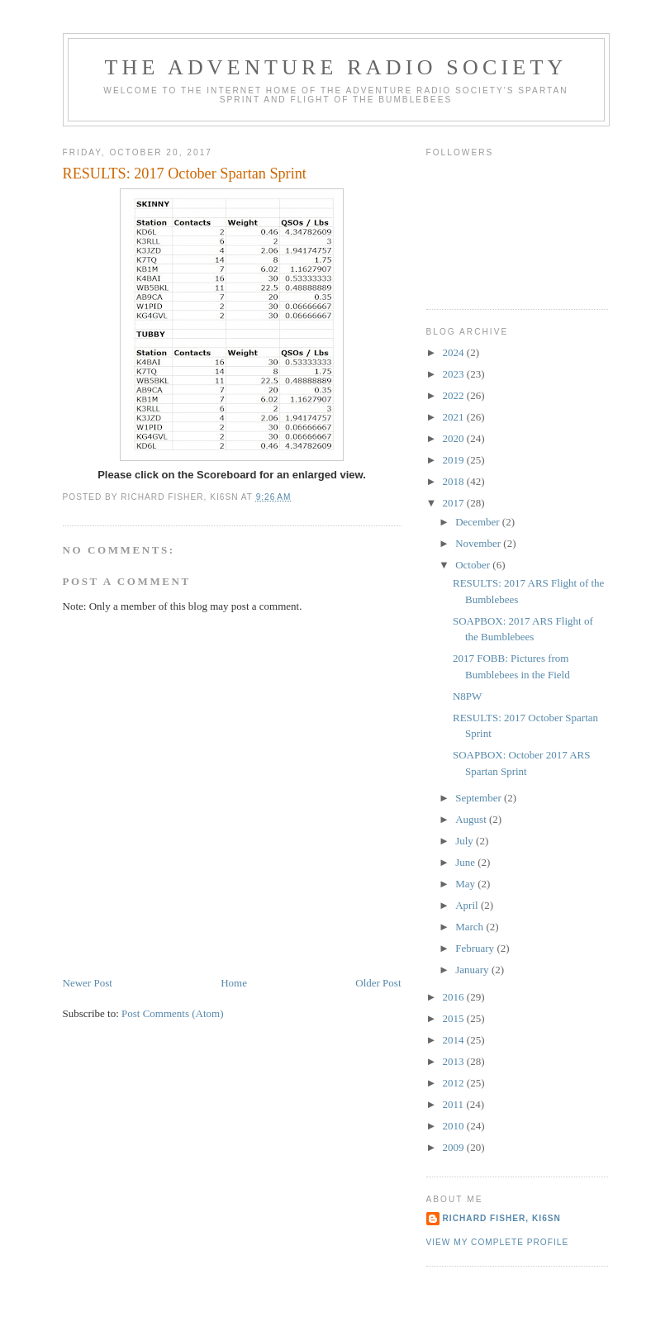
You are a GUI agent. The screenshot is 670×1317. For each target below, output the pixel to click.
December (478, 522)
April (468, 905)
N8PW (467, 696)
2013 (455, 1061)
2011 (455, 1104)
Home (234, 983)
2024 (455, 352)
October (473, 565)
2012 (455, 1083)
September (479, 798)
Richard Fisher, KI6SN (502, 1218)
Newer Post (87, 983)
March (470, 926)
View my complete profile (497, 1242)
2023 (455, 374)
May (466, 883)
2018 (455, 481)
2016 (455, 997)
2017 (455, 503)
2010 (455, 1126)
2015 (455, 1018)
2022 (455, 395)
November (479, 543)
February (476, 948)
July (465, 840)
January (473, 969)
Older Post (378, 983)
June (466, 862)
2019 (455, 460)
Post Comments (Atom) (172, 1013)
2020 (455, 438)
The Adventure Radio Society (336, 67)
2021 (455, 417)
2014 (455, 1040)
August (472, 819)
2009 (455, 1147)
